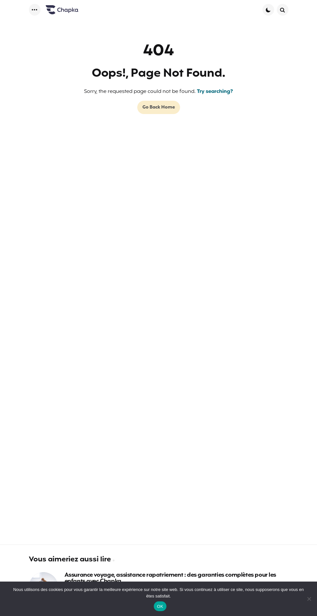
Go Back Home (158, 107)
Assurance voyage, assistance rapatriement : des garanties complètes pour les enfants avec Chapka (170, 578)
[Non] (309, 599)
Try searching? (215, 92)
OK (160, 606)
